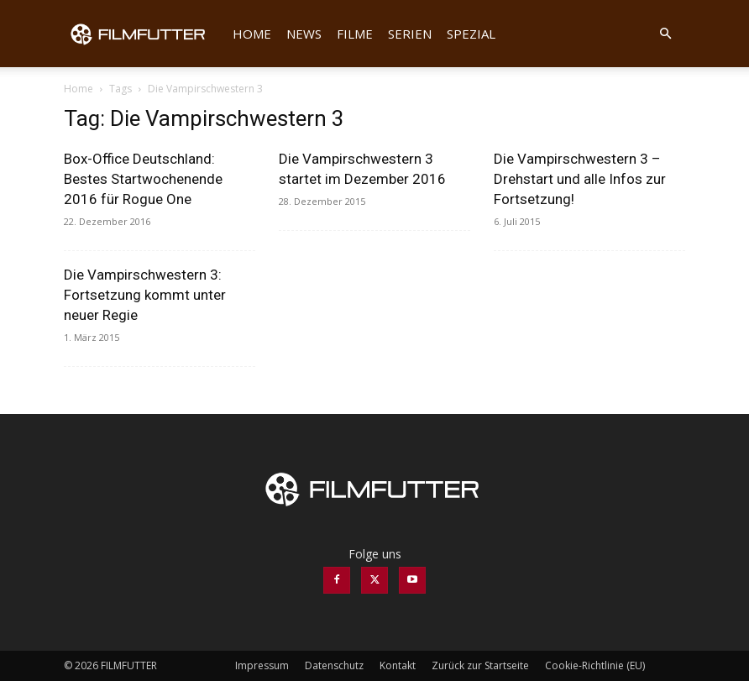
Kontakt (398, 665)
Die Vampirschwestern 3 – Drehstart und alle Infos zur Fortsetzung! (580, 178)
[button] (665, 34)
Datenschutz (334, 665)
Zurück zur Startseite (480, 665)
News (304, 33)
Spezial (471, 33)
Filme (355, 33)
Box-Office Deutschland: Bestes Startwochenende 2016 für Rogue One (143, 178)
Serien (410, 33)
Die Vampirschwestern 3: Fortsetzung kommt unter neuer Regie (145, 294)
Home (252, 33)
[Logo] (144, 33)
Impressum (262, 665)
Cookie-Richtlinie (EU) (595, 665)
